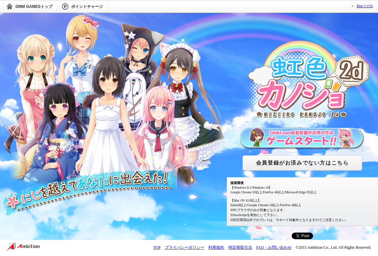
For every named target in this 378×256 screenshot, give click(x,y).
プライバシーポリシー (184, 247)
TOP (156, 247)
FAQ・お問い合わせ (273, 247)
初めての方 (365, 6)
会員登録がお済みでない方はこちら (302, 163)
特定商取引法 (240, 247)
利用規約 (216, 247)
